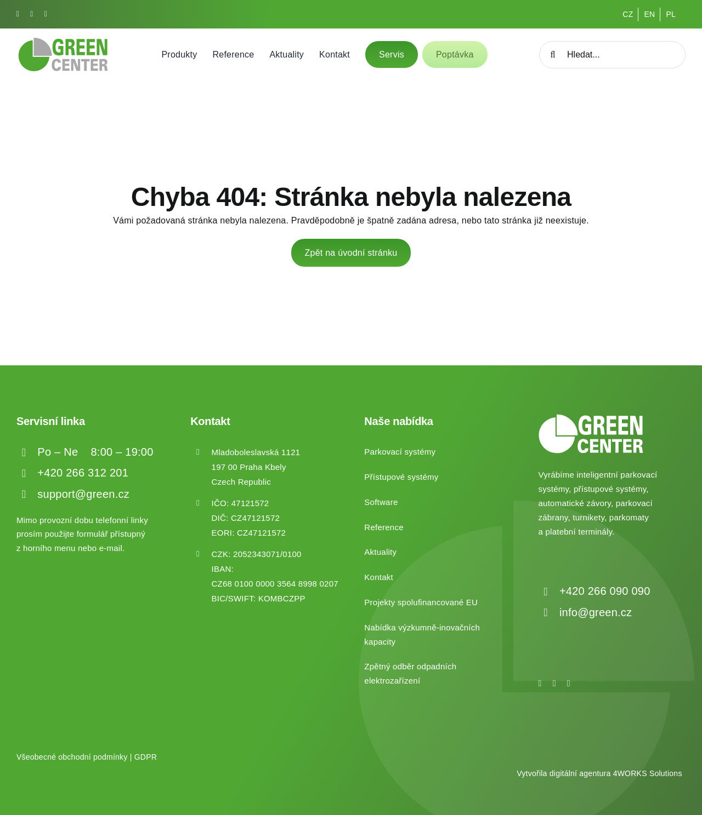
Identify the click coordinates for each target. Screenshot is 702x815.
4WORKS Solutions (647, 773)
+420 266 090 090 (604, 591)
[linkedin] (45, 14)
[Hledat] (553, 54)
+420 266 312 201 (82, 473)
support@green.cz (83, 494)
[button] (22, 792)
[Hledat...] (612, 54)
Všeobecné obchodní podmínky (72, 757)
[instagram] (31, 14)
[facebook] (17, 14)
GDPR (145, 757)
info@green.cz (595, 612)
